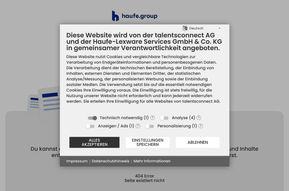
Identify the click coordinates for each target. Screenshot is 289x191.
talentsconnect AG (200, 101)
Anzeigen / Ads (113, 126)
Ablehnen (198, 142)
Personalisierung (174, 126)
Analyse (180, 118)
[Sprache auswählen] (185, 28)
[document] (144, 71)
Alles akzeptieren (95, 142)
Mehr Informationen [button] (152, 161)
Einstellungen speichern (147, 142)
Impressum (77, 161)
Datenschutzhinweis (110, 161)
